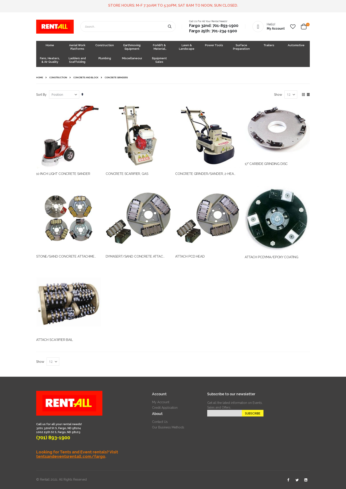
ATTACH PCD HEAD (190, 256)
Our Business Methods (168, 427)
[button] (293, 27)
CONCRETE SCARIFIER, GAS (127, 174)
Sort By (41, 94)
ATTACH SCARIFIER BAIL (54, 340)
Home (39, 77)
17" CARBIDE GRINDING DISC (266, 164)
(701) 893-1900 (53, 437)
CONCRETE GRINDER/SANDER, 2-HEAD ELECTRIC (213, 174)
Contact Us (160, 422)
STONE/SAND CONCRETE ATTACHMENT (67, 256)
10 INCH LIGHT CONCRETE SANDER (63, 174)
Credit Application (165, 407)
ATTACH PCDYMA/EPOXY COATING (271, 257)
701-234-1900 (224, 31)
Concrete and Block (85, 77)
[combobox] (128, 26)
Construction (58, 77)
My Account (160, 402)
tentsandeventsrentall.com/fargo (70, 456)
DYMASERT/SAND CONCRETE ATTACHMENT (140, 256)
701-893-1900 (225, 25)
